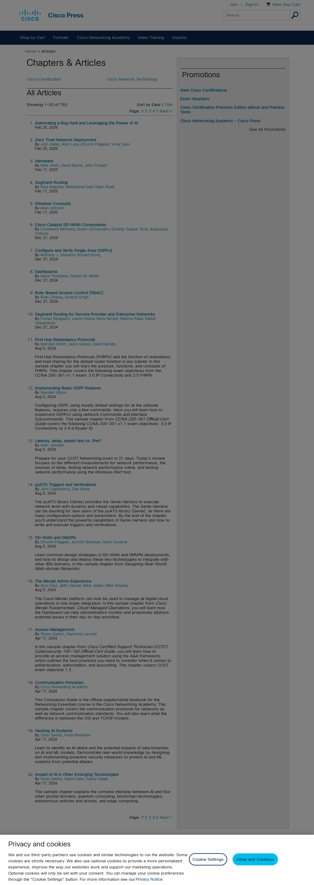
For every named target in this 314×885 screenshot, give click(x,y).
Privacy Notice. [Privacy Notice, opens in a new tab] (150, 879)
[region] (157, 860)
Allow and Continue (255, 859)
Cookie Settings (208, 859)
